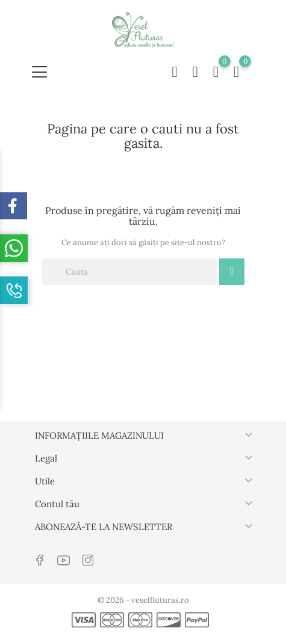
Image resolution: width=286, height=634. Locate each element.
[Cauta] (129, 271)
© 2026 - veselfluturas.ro (143, 600)
